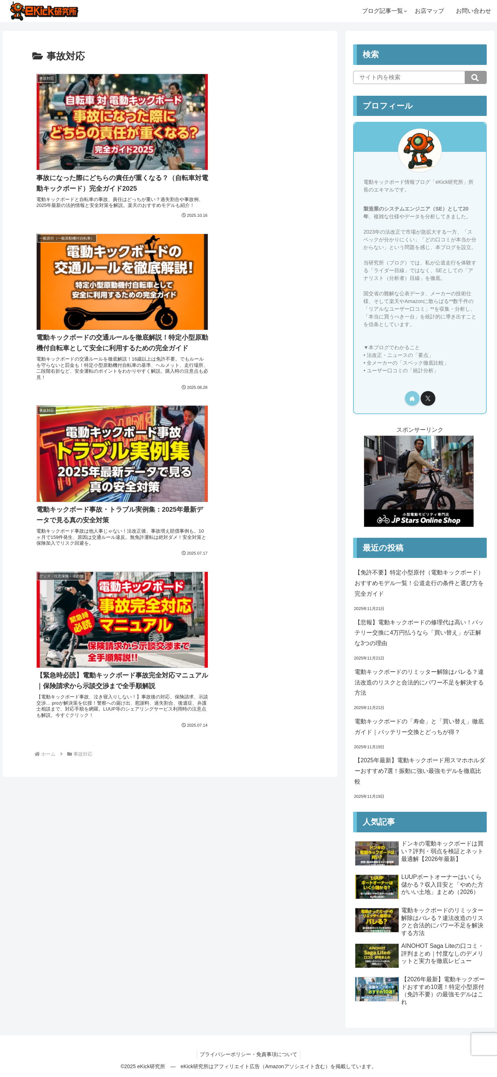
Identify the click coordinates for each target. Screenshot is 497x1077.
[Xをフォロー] (428, 398)
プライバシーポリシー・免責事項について (248, 1054)
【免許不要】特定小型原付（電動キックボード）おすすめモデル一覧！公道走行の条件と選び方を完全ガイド (419, 583)
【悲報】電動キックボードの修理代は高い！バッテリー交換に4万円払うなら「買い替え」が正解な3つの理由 (419, 633)
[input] (420, 77)
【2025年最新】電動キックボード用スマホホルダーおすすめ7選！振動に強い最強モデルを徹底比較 (420, 771)
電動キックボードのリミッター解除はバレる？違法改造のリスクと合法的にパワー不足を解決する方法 (419, 682)
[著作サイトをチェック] (412, 398)
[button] (476, 77)
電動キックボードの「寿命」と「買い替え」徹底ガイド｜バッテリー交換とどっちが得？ (419, 726)
